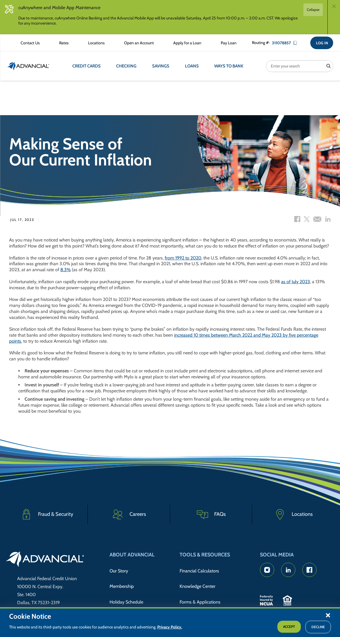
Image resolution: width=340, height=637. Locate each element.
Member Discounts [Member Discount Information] (198, 603)
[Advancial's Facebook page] (309, 570)
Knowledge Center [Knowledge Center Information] (197, 580)
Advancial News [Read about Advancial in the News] (125, 603)
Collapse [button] (313, 9)
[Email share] (317, 221)
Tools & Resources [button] (205, 555)
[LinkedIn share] (328, 221)
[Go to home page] (45, 560)
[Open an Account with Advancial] (135, 43)
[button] (328, 615)
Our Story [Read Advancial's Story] (119, 569)
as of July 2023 (295, 282)
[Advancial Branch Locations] (93, 43)
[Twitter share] (307, 221)
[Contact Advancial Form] (27, 43)
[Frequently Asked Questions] (211, 515)
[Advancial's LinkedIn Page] (288, 570)
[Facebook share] (297, 221)
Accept (289, 626)
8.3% (65, 270)
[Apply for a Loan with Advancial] (183, 43)
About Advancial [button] (132, 555)
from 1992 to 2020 (183, 259)
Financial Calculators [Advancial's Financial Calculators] (199, 569)
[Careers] (129, 515)
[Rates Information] (60, 43)
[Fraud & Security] (47, 515)
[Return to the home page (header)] (28, 67)
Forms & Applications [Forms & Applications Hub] (200, 592)
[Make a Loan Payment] (225, 43)
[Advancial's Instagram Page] (267, 570)
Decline (318, 627)
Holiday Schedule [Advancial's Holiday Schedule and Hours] (126, 592)
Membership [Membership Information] (122, 580)
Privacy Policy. (169, 627)
